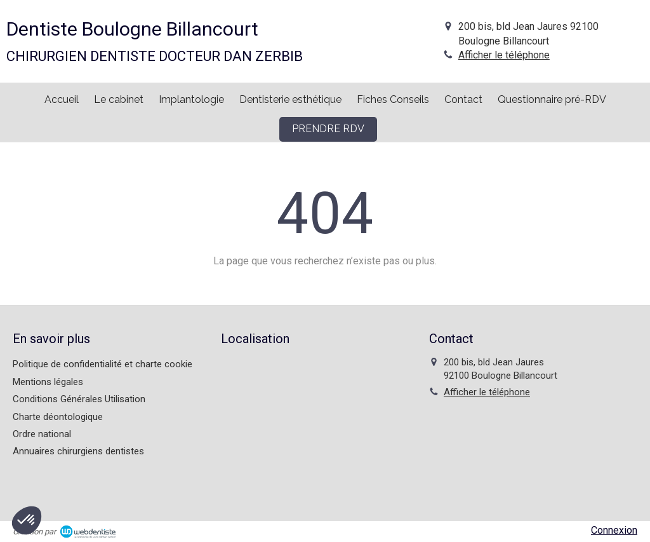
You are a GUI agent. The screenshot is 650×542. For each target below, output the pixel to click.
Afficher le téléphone (504, 55)
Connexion (614, 530)
